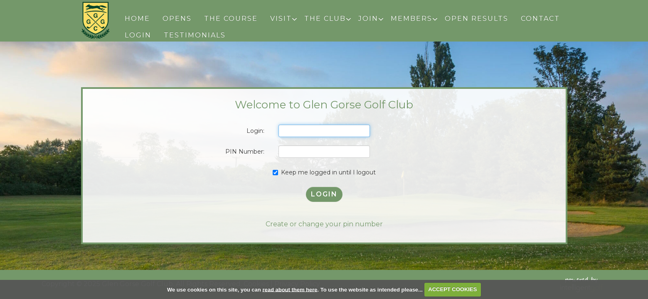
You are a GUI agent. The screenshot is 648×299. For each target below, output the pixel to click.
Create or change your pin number (324, 224)
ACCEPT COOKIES (452, 289)
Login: (255, 131)
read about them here (289, 289)
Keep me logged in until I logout (324, 172)
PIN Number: (244, 151)
